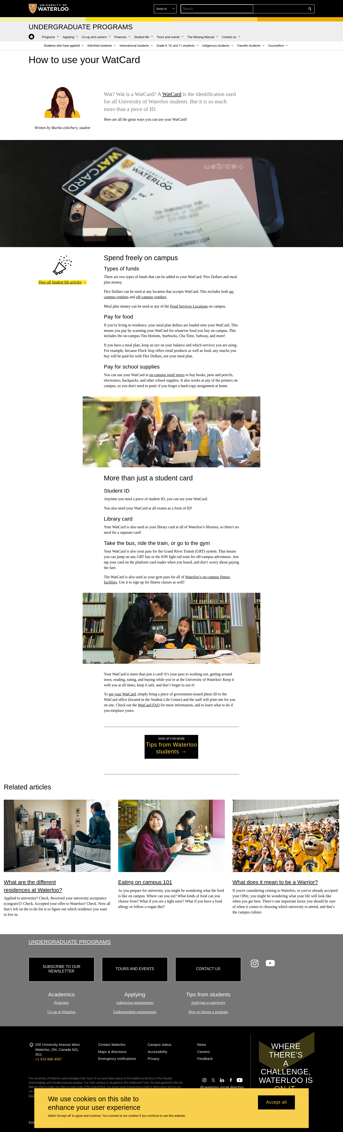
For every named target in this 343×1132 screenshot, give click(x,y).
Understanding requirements (134, 1012)
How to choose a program (208, 1012)
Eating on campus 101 (145, 882)
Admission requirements (135, 1003)
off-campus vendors (151, 297)
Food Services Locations (189, 306)
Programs (61, 1003)
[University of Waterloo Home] (49, 8)
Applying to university (208, 1003)
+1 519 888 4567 (48, 1059)
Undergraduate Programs (70, 942)
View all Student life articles (60, 282)
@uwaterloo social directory (222, 1087)
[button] (275, 9)
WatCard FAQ (149, 705)
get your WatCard (122, 694)
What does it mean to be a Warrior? (275, 882)
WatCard (171, 94)
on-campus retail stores (167, 375)
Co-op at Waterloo (61, 1012)
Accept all (276, 1102)
